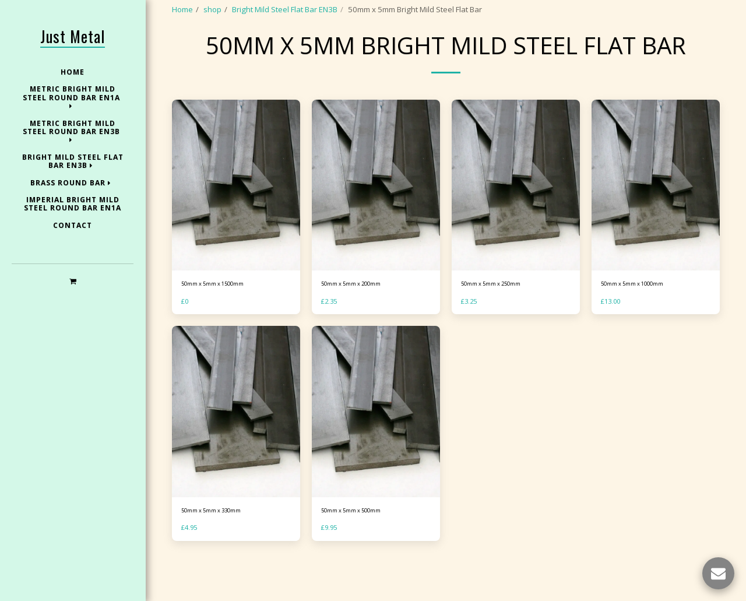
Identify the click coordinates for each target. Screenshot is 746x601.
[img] (236, 215)
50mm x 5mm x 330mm (222, 545)
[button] (72, 281)
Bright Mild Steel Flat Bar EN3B (284, 9)
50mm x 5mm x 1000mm (644, 315)
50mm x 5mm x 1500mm (224, 315)
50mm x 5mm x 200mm (362, 315)
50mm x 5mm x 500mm (362, 545)
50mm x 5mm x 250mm (502, 315)
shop (212, 9)
